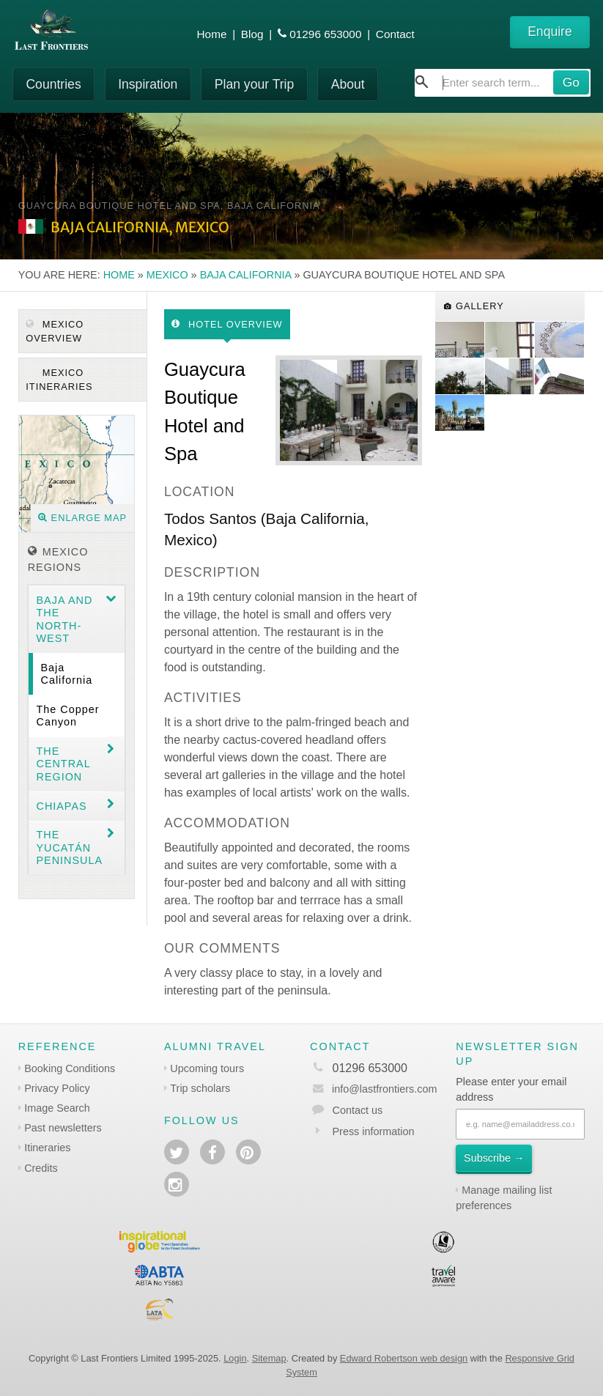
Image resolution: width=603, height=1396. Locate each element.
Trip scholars (200, 1088)
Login (234, 1358)
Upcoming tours (207, 1068)
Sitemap (269, 1358)
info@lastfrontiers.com (373, 1089)
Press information (374, 1131)
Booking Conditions (69, 1068)
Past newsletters (63, 1128)
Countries (53, 84)
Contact (395, 34)
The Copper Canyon (67, 715)
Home (212, 34)
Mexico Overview (55, 331)
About (348, 84)
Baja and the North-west (64, 619)
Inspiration (147, 84)
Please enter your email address (511, 1090)
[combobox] (503, 83)
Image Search (57, 1108)
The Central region (63, 764)
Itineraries (47, 1147)
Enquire (550, 31)
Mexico (167, 275)
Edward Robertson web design (403, 1358)
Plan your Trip (255, 84)
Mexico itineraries (59, 379)
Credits (41, 1168)
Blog (252, 34)
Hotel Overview (226, 324)
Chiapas (61, 806)
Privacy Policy (57, 1088)
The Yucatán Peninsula (69, 847)
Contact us (358, 1110)
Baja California (246, 275)
